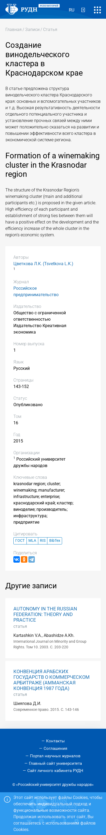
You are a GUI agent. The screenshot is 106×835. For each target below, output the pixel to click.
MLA (32, 540)
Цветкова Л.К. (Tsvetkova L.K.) (43, 263)
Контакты (55, 741)
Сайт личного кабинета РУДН (55, 770)
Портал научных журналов (55, 756)
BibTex (54, 540)
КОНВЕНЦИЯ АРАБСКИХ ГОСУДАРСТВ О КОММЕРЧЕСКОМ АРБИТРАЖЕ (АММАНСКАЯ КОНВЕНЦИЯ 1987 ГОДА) (51, 680)
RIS (43, 540)
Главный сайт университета (55, 763)
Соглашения (55, 748)
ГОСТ (20, 540)
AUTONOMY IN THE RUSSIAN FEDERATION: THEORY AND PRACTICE (45, 614)
